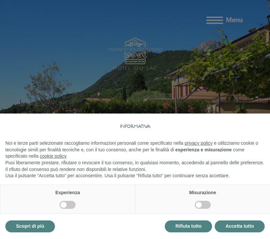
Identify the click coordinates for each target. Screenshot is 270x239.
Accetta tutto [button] (239, 226)
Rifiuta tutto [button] (188, 226)
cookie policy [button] (53, 156)
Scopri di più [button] (30, 226)
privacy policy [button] (199, 143)
